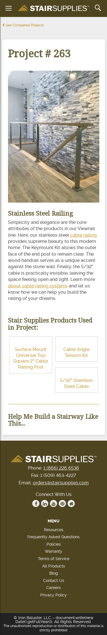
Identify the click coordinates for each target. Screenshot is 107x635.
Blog (53, 573)
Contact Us (53, 580)
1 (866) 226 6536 (61, 468)
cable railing (83, 235)
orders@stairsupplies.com (61, 482)
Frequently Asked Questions (53, 537)
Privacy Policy (53, 595)
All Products (53, 566)
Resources (53, 529)
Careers (53, 587)
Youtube (53, 503)
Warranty (53, 551)
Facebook (36, 503)
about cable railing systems (38, 286)
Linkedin (45, 503)
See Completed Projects (23, 25)
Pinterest (62, 503)
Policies (54, 544)
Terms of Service (53, 558)
